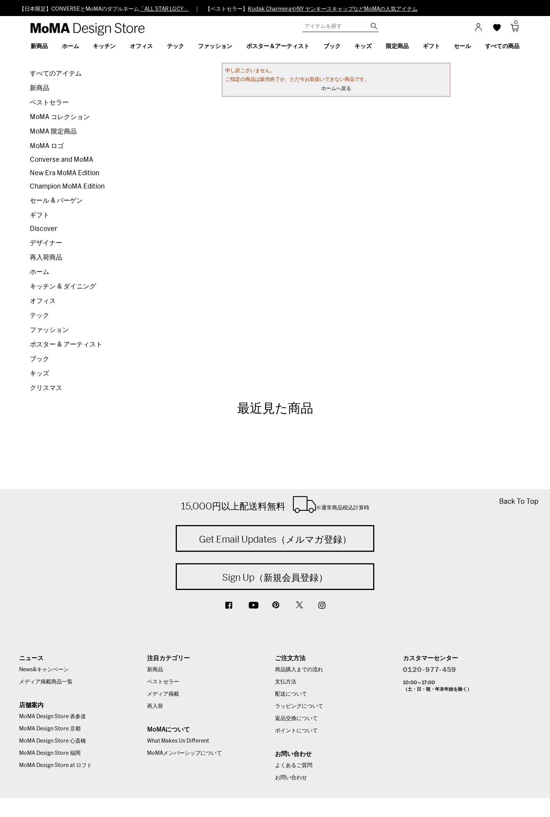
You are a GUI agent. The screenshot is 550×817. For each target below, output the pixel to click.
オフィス (43, 301)
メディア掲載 (163, 694)
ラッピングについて (299, 706)
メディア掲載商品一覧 (46, 682)
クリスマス (46, 388)
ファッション (49, 330)
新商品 (39, 88)
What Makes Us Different (178, 741)
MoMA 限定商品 (53, 131)
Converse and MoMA (61, 159)
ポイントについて (296, 730)
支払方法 (285, 682)
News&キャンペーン (44, 669)
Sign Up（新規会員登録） (275, 577)
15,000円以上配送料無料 (275, 504)
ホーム (39, 272)
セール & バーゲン (56, 200)
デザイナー (46, 243)
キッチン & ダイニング (63, 286)
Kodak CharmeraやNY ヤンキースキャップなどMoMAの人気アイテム (332, 9)
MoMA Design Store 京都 (50, 729)
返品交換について (296, 718)
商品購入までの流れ (299, 669)
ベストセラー (49, 102)
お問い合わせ (291, 777)
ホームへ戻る (336, 88)
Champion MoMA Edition (67, 186)
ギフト (39, 215)
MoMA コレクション (60, 117)
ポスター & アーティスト (66, 344)
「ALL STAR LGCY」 (164, 9)
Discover (43, 229)
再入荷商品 (46, 257)
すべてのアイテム (56, 73)
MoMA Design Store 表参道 (52, 716)
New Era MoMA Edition (64, 173)
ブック (39, 359)
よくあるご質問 (293, 765)
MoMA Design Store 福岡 (50, 753)
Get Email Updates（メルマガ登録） (275, 539)
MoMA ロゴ (47, 146)
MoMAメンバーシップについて (184, 753)
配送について (291, 694)
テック (39, 315)
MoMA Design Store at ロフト (55, 765)
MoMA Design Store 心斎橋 (52, 741)
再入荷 (155, 706)
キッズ (39, 373)
